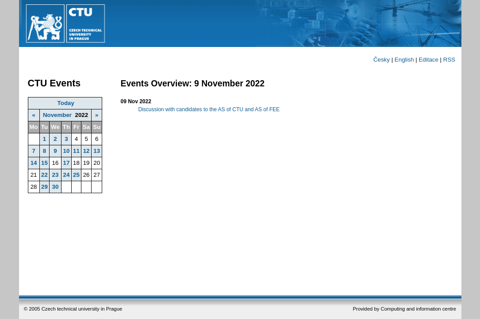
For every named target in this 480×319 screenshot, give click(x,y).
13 (96, 151)
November (57, 115)
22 (44, 174)
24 (66, 174)
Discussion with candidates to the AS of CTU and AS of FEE (209, 109)
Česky (381, 59)
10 (66, 151)
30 (55, 186)
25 (76, 174)
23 (55, 174)
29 (44, 186)
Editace (428, 59)
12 (86, 151)
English (404, 59)
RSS (449, 59)
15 (44, 163)
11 (76, 151)
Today (66, 103)
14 (34, 163)
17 (66, 163)
